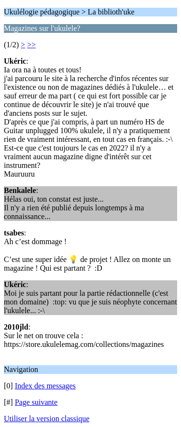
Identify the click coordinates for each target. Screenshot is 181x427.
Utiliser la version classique (46, 418)
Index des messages (45, 386)
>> (31, 45)
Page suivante (36, 402)
